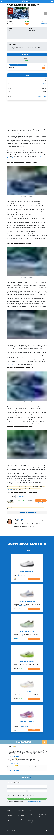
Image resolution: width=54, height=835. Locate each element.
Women (36, 64)
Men (18, 64)
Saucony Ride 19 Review (27, 571)
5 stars (19, 782)
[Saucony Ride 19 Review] (27, 564)
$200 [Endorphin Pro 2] (19, 501)
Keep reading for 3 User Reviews (27, 512)
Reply (17, 756)
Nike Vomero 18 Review (27, 661)
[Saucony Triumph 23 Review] (27, 594)
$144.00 (20, 578)
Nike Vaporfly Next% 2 (12, 364)
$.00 (20, 638)
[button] (8, 13)
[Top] (46, 830)
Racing (44, 83)
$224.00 (20, 729)
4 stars (16, 782)
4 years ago (11, 756)
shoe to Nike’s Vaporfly (22, 154)
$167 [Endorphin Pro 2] (24, 501)
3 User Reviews (44, 23)
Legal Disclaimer (21, 810)
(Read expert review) (22, 575)
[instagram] (45, 814)
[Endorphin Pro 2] (10, 501)
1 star (8, 782)
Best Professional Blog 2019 (31, 813)
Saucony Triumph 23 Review (27, 601)
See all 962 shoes (27, 550)
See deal (34, 578)
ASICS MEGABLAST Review (27, 722)
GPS (8, 820)
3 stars (14, 782)
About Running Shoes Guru (21, 816)
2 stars (11, 782)
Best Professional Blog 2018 (31, 817)
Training (8, 823)
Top (45, 830)
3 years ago (11, 770)
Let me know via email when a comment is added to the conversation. (20, 795)
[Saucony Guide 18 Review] (27, 684)
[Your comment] (27, 787)
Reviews (9, 810)
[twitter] (42, 814)
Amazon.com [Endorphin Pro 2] (40, 502)
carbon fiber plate (32, 132)
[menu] (1, 1)
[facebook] (39, 814)
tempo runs (19, 471)
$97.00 (20, 668)
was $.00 (15, 579)
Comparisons (9, 815)
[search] (52, 1)
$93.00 (20, 698)
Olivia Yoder (19, 519)
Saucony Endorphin (42, 96)
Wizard (8, 818)
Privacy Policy (20, 813)
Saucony (44, 78)
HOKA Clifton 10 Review (27, 631)
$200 (25, 68)
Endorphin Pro (43, 99)
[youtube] (39, 816)
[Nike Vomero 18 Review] (27, 654)
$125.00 (20, 608)
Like (14, 756)
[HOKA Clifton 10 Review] (27, 624)
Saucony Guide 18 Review (27, 692)
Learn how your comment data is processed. (32, 801)
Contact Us (20, 819)
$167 (27, 22)
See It (27, 23)
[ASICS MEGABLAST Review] (27, 714)
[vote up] (7, 746)
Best (8, 813)
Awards (29, 810)
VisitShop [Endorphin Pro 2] (40, 500)
